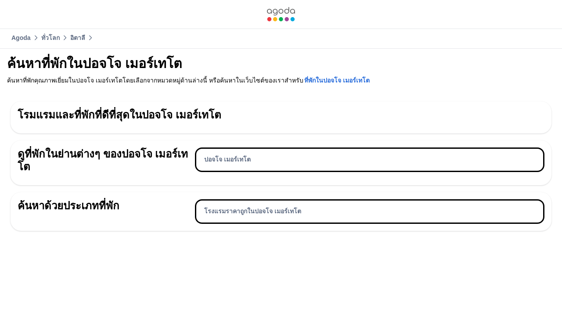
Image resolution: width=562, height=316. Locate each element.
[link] (281, 14)
